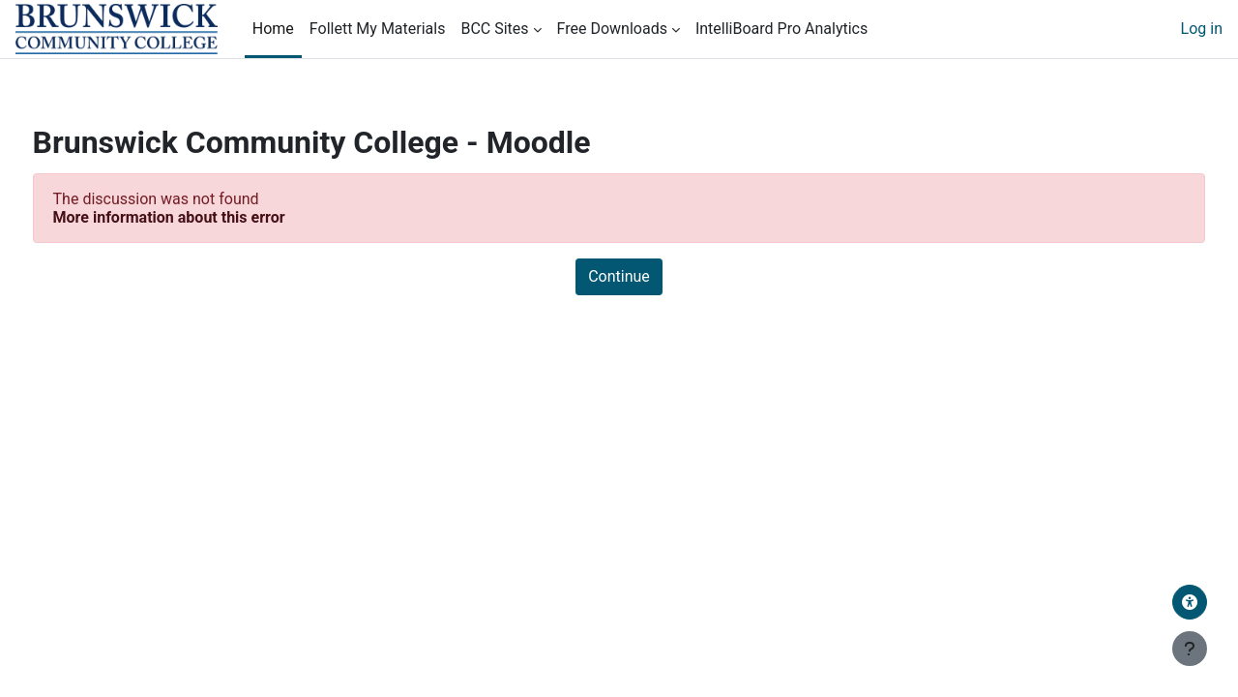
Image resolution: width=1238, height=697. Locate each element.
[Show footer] (1189, 648)
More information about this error (205, 217)
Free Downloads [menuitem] (612, 28)
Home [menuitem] (273, 28)
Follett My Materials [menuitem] (378, 28)
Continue (619, 276)
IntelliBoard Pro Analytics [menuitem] (781, 28)
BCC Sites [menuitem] (494, 28)
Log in (1202, 28)
